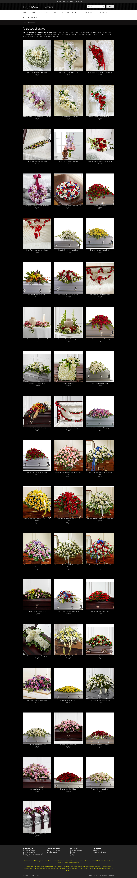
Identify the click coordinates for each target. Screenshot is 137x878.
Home (24, 22)
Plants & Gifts (89, 13)
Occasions (64, 13)
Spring (54, 13)
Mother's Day (29, 13)
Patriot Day (43, 13)
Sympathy (103, 13)
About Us (96, 850)
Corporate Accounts (76, 850)
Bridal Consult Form (99, 852)
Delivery (72, 852)
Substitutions (74, 856)
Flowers (76, 13)
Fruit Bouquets (30, 18)
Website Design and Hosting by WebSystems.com (101, 875)
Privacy (72, 854)
